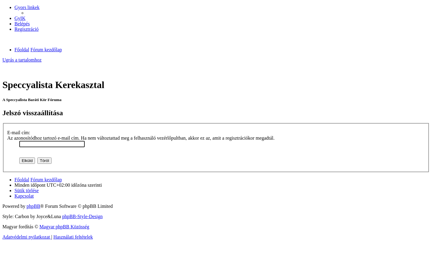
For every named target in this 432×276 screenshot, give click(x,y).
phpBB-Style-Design (82, 216)
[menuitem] (19, 18)
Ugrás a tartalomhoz (22, 59)
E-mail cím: (18, 132)
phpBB (33, 206)
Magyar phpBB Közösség (64, 226)
